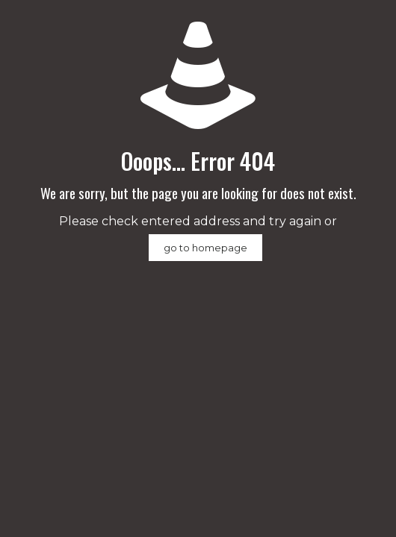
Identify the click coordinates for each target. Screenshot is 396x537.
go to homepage (205, 248)
